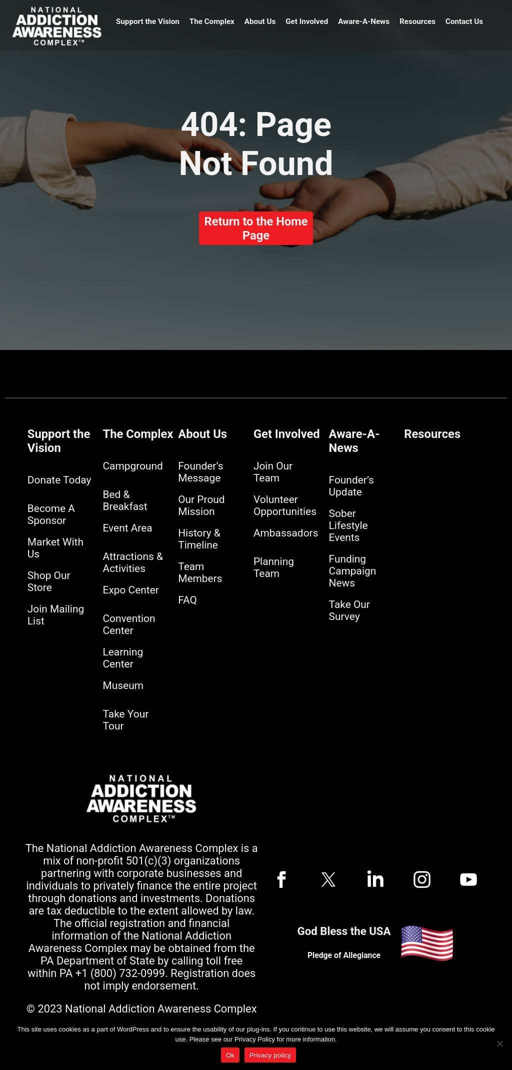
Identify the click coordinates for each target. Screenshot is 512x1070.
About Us (260, 21)
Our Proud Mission (201, 506)
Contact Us (464, 21)
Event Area (127, 528)
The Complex (212, 21)
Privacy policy (270, 1055)
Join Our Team (273, 472)
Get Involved (307, 21)
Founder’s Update (351, 486)
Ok (230, 1055)
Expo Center (131, 590)
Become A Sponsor (51, 514)
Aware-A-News (364, 21)
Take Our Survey (349, 610)
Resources (418, 21)
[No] (499, 1043)
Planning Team (274, 568)
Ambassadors (286, 533)
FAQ (187, 600)
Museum (123, 686)
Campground (133, 466)
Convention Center (129, 624)
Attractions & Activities (133, 562)
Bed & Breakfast (125, 500)
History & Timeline (199, 539)
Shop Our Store (49, 582)
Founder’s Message (200, 472)
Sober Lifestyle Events (348, 526)
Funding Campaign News (352, 571)
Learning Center (123, 658)
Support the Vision (148, 21)
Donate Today (59, 480)
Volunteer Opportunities (285, 506)
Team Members (200, 572)
